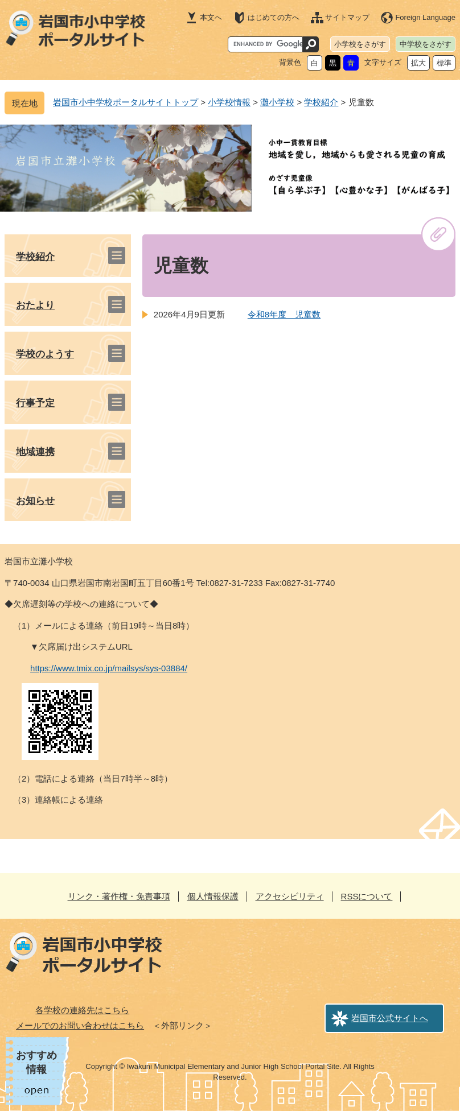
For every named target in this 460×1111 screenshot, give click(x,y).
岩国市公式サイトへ (389, 1018)
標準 (444, 63)
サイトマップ (347, 17)
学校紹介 (321, 102)
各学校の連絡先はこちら (82, 1010)
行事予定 (35, 403)
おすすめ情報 (36, 1062)
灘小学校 (277, 102)
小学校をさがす (360, 44)
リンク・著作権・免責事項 (119, 896)
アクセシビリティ (290, 896)
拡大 (418, 63)
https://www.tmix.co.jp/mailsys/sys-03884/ (108, 668)
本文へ (211, 17)
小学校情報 (229, 102)
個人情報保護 (213, 896)
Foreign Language (425, 17)
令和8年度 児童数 (284, 314)
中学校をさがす (425, 44)
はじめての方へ (273, 17)
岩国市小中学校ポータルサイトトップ (125, 102)
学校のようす (45, 354)
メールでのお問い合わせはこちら (80, 1025)
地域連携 (35, 452)
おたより (35, 305)
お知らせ (35, 500)
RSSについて (367, 896)
